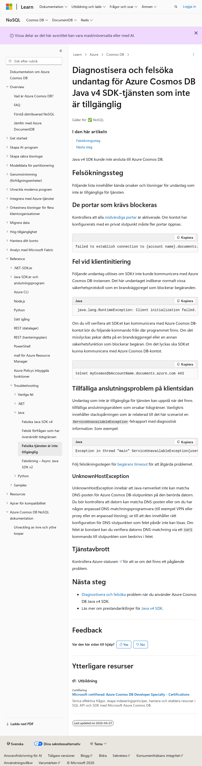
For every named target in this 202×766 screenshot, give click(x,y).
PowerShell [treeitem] (22, 346)
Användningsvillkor (18, 762)
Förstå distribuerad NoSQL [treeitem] (34, 114)
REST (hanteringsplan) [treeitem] (30, 337)
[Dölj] (61, 50)
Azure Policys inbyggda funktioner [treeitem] (31, 373)
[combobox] (34, 61)
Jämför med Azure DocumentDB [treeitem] (27, 126)
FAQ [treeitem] (17, 105)
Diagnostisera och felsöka (104, 594)
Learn (77, 54)
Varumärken (48, 762)
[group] (135, 246)
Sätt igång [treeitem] (22, 319)
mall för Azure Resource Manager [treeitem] (32, 358)
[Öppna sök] (176, 6)
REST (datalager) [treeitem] (26, 328)
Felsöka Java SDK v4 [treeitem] (37, 421)
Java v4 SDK (151, 608)
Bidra (103, 755)
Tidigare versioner (61, 755)
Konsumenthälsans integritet (158, 755)
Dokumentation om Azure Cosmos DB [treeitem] (29, 74)
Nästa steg (84, 147)
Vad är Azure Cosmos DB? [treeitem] (33, 96)
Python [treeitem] (19, 310)
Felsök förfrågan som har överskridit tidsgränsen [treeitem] (41, 433)
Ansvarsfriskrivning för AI (23, 755)
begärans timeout (132, 464)
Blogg (85, 755)
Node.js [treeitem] (19, 301)
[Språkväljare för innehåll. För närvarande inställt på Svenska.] (15, 744)
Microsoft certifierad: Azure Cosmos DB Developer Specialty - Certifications (130, 694)
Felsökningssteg (88, 140)
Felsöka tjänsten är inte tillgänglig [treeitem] (40, 448)
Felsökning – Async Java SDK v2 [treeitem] (40, 463)
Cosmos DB (115, 54)
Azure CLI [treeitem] (21, 292)
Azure (94, 54)
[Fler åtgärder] (193, 55)
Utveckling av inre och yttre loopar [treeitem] (35, 530)
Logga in (189, 6)
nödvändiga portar (121, 217)
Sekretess (120, 755)
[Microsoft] (9, 6)
